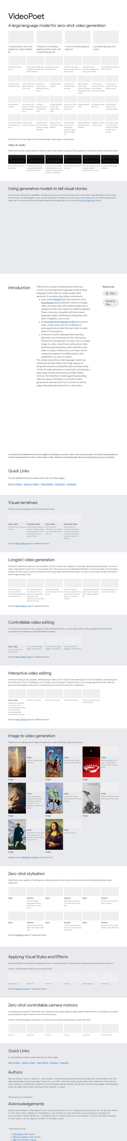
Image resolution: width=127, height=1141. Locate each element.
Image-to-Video (31, 484)
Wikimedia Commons (30, 857)
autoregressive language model (59, 322)
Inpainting (71, 484)
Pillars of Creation (20, 1137)
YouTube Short (89, 200)
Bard (31, 198)
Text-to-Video (15, 484)
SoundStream (47, 302)
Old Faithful (17, 1134)
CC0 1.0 (32, 1140)
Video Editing (47, 484)
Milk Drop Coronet (21, 1140)
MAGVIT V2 (60, 299)
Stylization (60, 484)
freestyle (67, 649)
